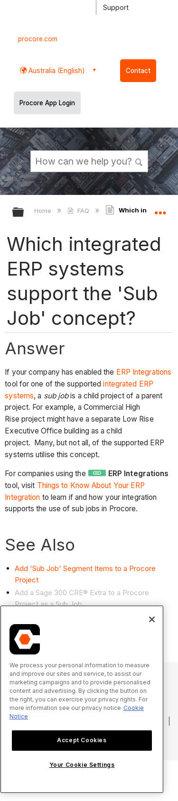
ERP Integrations (144, 372)
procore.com (37, 39)
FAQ (79, 210)
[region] (82, 699)
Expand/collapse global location (160, 209)
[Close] (151, 619)
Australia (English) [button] (56, 70)
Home (43, 210)
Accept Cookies (81, 740)
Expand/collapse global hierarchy (24, 213)
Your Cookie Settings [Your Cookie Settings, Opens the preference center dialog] (82, 764)
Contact (138, 70)
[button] (139, 161)
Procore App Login (47, 103)
